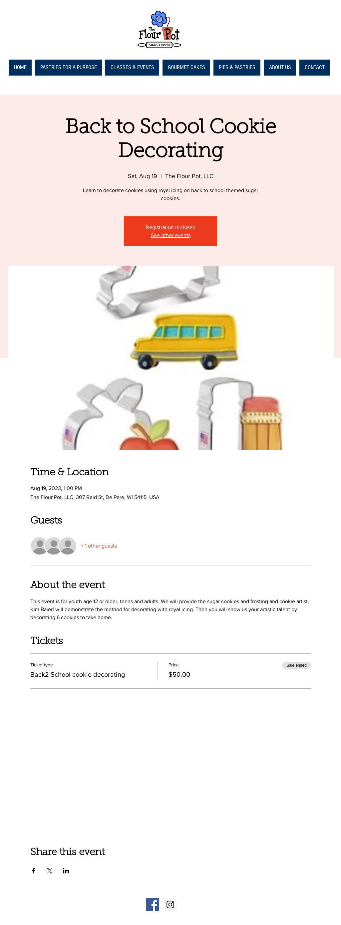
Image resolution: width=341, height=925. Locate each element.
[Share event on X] (50, 870)
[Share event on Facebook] (33, 870)
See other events (170, 235)
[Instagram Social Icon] (170, 904)
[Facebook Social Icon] (152, 904)
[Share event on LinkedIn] (66, 870)
